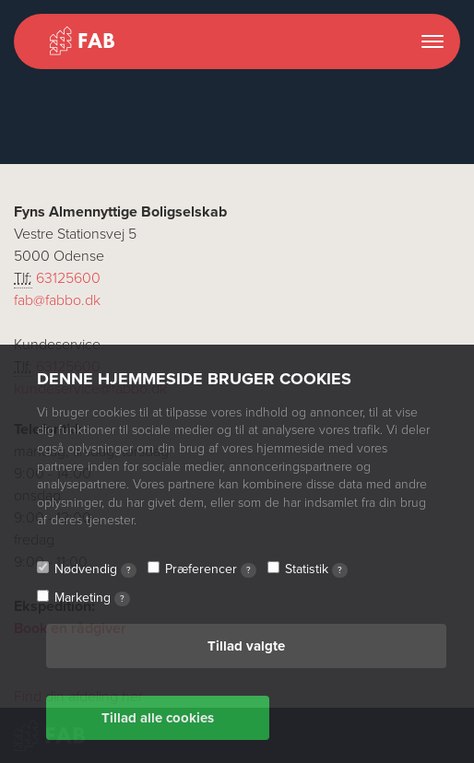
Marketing (92, 598)
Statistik (316, 569)
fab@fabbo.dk (57, 300)
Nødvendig (95, 569)
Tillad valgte (246, 646)
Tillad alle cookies (157, 718)
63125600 (68, 278)
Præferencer (210, 569)
